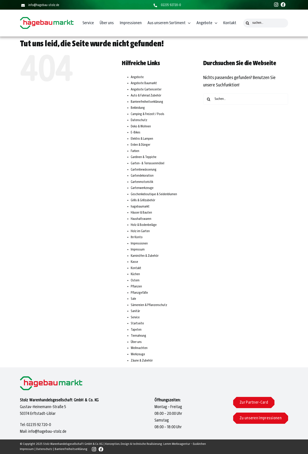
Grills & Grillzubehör (143, 200)
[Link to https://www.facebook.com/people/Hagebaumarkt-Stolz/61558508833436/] (283, 4)
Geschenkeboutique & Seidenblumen (154, 194)
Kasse (134, 262)
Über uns (136, 342)
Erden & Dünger (140, 145)
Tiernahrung (138, 336)
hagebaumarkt (140, 206)
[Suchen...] (245, 99)
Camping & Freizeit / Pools (147, 114)
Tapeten (136, 330)
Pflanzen (136, 286)
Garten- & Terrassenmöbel (147, 163)
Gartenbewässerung (143, 169)
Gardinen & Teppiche (143, 157)
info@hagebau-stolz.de (43, 5)
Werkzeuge (138, 354)
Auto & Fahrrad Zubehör (146, 95)
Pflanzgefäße (139, 293)
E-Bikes (135, 132)
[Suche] (247, 23)
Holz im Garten (140, 231)
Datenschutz (139, 120)
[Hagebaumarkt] (47, 19)
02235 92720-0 (171, 5)
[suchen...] (265, 23)
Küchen (135, 274)
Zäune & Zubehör (142, 360)
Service (135, 317)
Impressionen (139, 243)
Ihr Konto (137, 237)
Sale (133, 299)
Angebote (137, 77)
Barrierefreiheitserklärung (147, 102)
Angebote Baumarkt (144, 83)
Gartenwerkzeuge (142, 188)
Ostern (135, 280)
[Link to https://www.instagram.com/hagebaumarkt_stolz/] (276, 4)
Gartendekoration (142, 176)
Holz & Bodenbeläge (144, 225)
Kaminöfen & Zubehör (144, 256)
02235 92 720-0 (38, 425)
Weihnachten (139, 348)
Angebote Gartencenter (146, 89)
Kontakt (136, 268)
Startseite (137, 323)
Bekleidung (138, 108)
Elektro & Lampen (142, 139)
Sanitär (135, 311)
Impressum (138, 249)
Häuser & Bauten (141, 212)
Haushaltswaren (141, 219)
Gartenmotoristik (142, 182)
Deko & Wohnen (141, 126)
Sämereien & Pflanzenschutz (149, 305)
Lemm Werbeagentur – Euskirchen (184, 444)
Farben (135, 151)
